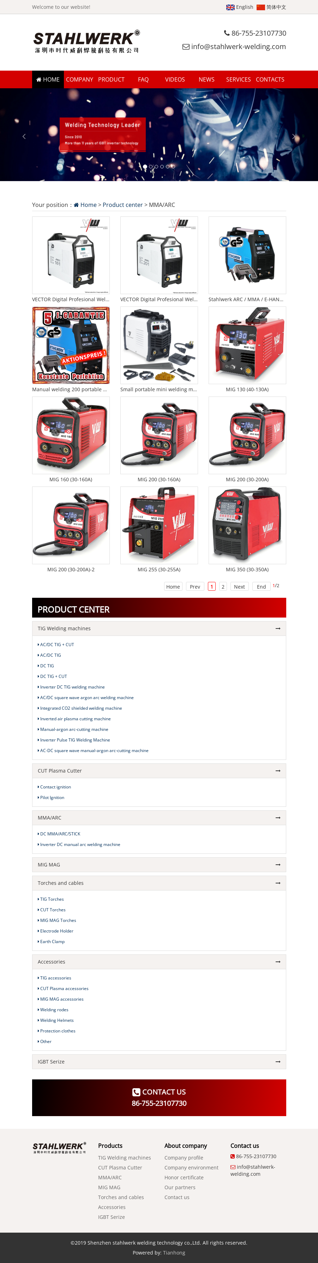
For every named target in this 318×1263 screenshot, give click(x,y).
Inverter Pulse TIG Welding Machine (74, 740)
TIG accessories (54, 978)
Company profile (183, 1157)
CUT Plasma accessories (63, 988)
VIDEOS (175, 79)
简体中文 (271, 7)
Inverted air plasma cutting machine (74, 719)
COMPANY (79, 79)
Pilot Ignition (51, 797)
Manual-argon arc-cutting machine (73, 729)
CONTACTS (270, 79)
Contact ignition (54, 787)
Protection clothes (57, 1031)
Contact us (177, 1197)
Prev (195, 586)
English (239, 7)
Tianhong (174, 1252)
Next (239, 586)
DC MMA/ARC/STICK (59, 834)
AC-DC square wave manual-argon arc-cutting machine (93, 750)
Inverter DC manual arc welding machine (79, 844)
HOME (48, 79)
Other (45, 1041)
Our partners (180, 1187)
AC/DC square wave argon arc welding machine (86, 698)
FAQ (143, 79)
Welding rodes (53, 1010)
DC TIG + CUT (52, 676)
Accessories (159, 961)
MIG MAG (159, 864)
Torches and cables (159, 883)
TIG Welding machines (159, 628)
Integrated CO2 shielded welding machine (80, 708)
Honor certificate (184, 1177)
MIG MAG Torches (57, 920)
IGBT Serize (159, 1061)
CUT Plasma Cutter (159, 770)
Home (85, 205)
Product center (123, 205)
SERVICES (238, 79)
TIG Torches (51, 899)
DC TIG (46, 666)
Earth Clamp (51, 942)
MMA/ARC (159, 817)
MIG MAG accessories (61, 999)
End (261, 586)
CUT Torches (52, 910)
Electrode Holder (55, 931)
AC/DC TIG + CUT (56, 645)
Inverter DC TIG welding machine (71, 687)
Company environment (191, 1167)
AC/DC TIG (49, 655)
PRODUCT (111, 79)
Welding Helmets (56, 1020)
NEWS (207, 79)
